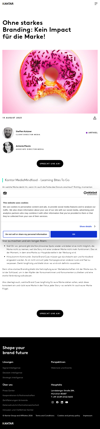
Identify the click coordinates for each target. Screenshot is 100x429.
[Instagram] (52, 403)
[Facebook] (57, 403)
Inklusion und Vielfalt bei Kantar (18, 410)
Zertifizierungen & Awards (15, 400)
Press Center (9, 391)
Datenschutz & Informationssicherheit (21, 405)
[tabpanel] (26, 372)
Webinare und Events (61, 368)
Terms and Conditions (45, 416)
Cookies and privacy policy (68, 416)
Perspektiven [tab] (58, 362)
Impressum (87, 416)
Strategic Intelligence (13, 378)
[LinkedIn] (62, 403)
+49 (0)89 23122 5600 (63, 397)
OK (73, 234)
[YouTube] (66, 403)
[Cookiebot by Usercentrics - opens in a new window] (85, 193)
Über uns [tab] (7, 385)
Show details (86, 226)
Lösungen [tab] (8, 362)
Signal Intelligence (11, 368)
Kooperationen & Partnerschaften (19, 396)
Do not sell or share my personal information (26, 234)
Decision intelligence (12, 373)
